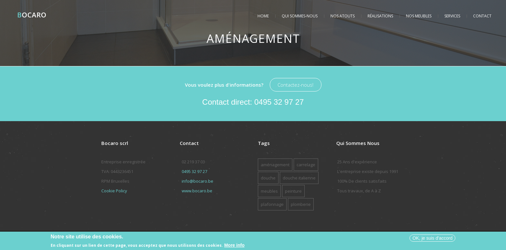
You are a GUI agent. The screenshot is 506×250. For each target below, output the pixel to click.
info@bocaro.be (197, 181)
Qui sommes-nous (300, 16)
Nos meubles (418, 16)
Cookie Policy (114, 191)
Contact (482, 16)
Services (452, 16)
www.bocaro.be (197, 191)
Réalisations (380, 16)
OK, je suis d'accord (432, 238)
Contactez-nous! (295, 85)
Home (263, 16)
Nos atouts (342, 16)
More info (234, 246)
